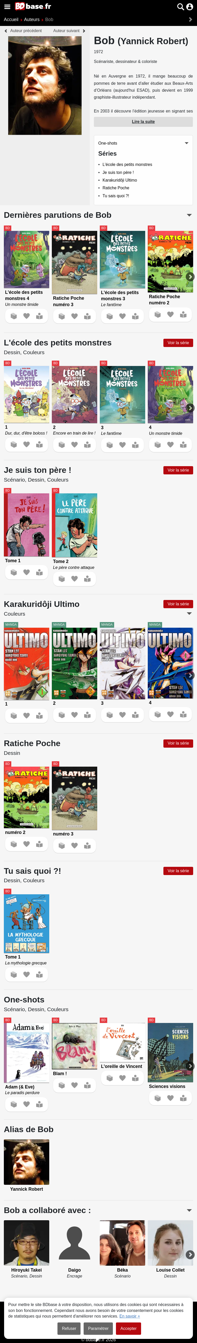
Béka (122, 1270)
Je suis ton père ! (118, 172)
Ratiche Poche (116, 188)
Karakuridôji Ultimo (120, 180)
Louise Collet (170, 1270)
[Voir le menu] (7, 6)
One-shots (107, 143)
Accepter (128, 1328)
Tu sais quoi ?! (116, 196)
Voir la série (178, 343)
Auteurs (32, 19)
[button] (180, 6)
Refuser (69, 1328)
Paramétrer (98, 1328)
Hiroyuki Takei (26, 1270)
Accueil (11, 19)
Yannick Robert (26, 1189)
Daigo (74, 1270)
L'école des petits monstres (127, 164)
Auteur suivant (66, 31)
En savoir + (130, 1316)
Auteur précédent (26, 31)
